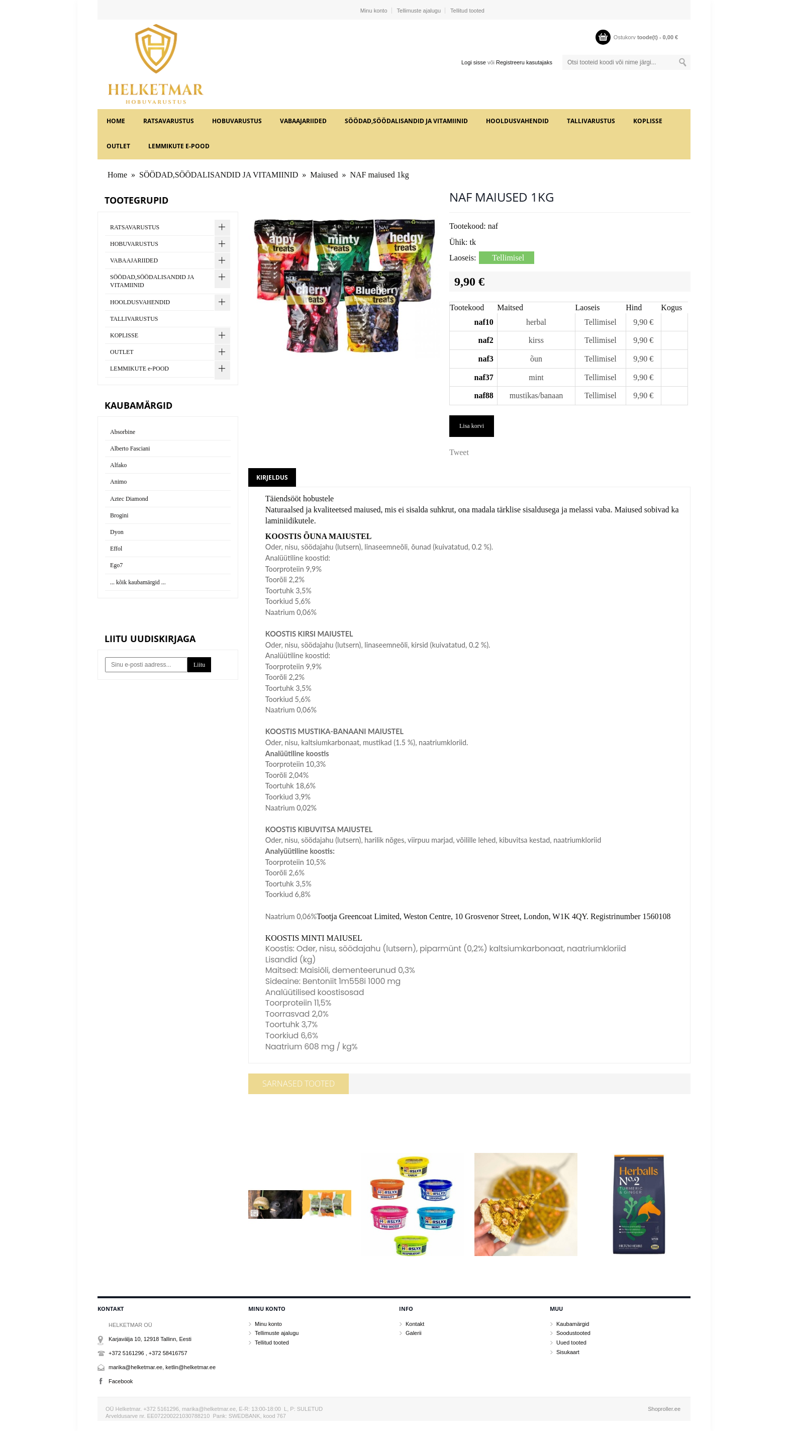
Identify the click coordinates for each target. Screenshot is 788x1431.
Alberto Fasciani (130, 448)
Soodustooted (573, 1333)
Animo (118, 481)
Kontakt (415, 1324)
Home (116, 121)
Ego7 (116, 565)
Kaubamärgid (572, 1324)
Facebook (121, 1381)
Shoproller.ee (664, 1409)
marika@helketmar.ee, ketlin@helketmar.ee (162, 1367)
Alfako (118, 465)
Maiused (324, 174)
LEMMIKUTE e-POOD (179, 146)
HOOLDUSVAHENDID (517, 121)
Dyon (117, 531)
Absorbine (122, 431)
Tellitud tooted (467, 11)
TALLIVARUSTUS (591, 121)
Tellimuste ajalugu (419, 11)
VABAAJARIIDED (303, 121)
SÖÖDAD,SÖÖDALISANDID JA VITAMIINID (406, 121)
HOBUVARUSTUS (237, 121)
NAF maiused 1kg (379, 174)
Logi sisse (473, 62)
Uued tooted (571, 1342)
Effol (116, 548)
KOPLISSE (647, 121)
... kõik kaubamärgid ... (138, 582)
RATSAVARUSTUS (168, 121)
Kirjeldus (272, 477)
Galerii (414, 1333)
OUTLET (118, 146)
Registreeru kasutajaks (524, 62)
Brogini (119, 515)
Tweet (459, 452)
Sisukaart (567, 1352)
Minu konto (373, 11)
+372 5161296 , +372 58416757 (148, 1353)
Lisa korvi (471, 425)
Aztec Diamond (129, 498)
